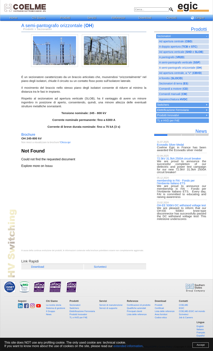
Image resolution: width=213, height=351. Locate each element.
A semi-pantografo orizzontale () (180, 67)
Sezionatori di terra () (173, 83)
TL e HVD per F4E (168, 120)
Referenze (120, 17)
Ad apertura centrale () (175, 41)
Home (13, 17)
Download (146, 17)
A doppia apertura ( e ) (178, 46)
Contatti (173, 17)
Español (200, 335)
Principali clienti (134, 311)
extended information (128, 346)
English (200, 326)
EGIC (181, 308)
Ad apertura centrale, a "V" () (180, 72)
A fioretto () (171, 78)
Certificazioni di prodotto (138, 305)
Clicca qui (65, 142)
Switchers (163, 104)
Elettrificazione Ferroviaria (173, 110)
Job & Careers (186, 317)
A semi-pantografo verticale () (179, 62)
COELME (183, 305)
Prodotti (66, 17)
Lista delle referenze (137, 314)
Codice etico (161, 317)
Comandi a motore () (173, 88)
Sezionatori (164, 36)
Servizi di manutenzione (111, 305)
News (49, 314)
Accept (201, 344)
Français (201, 332)
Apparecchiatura (173, 99)
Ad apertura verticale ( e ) (181, 51)
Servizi (93, 17)
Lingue (199, 18)
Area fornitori (161, 314)
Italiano (200, 329)
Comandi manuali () (173, 94)
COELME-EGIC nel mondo (192, 311)
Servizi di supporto (108, 308)
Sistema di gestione (55, 308)
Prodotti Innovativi (168, 115)
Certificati (159, 308)
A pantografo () (171, 57)
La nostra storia (53, 305)
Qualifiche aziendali (136, 308)
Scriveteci (100, 266)
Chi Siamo (40, 17)
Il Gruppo (50, 311)
